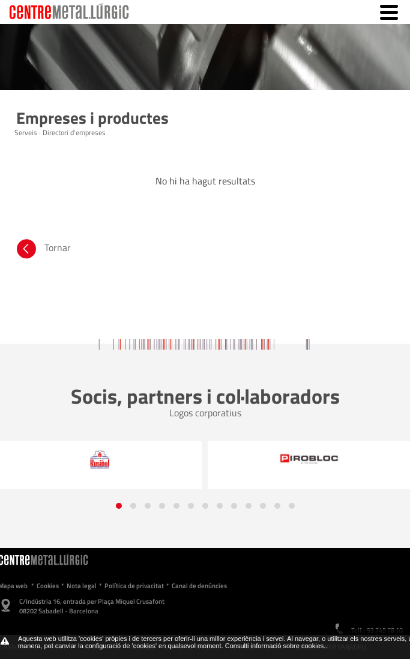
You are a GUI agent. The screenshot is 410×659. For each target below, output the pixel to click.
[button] (119, 506)
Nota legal (82, 586)
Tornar (42, 250)
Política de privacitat (134, 586)
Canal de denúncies (199, 586)
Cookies (48, 586)
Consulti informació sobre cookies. (275, 645)
